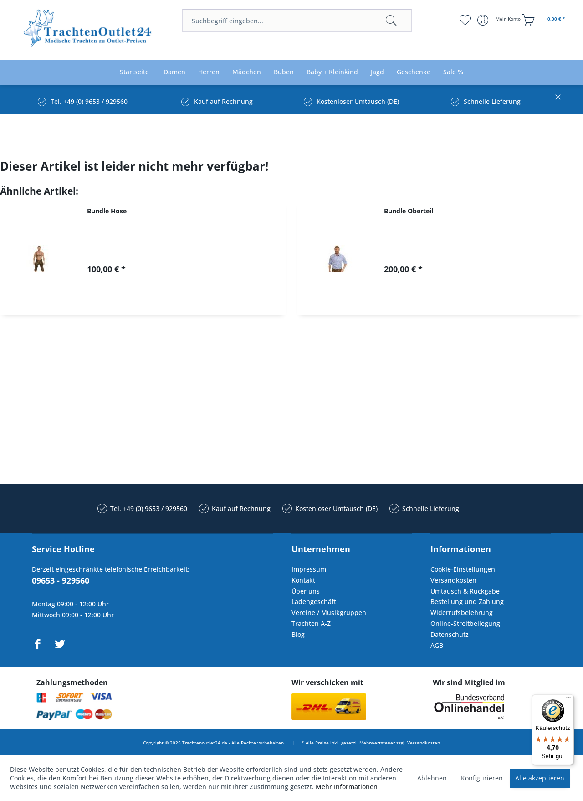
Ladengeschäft (314, 601)
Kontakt (303, 580)
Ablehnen (432, 778)
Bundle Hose (107, 211)
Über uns (306, 591)
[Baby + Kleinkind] (332, 72)
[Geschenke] (413, 72)
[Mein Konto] (500, 20)
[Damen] (174, 72)
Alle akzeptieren (539, 778)
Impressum (309, 569)
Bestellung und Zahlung (467, 601)
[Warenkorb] (545, 20)
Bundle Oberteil (408, 211)
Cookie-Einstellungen (462, 569)
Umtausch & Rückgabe (465, 591)
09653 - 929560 (60, 580)
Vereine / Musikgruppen (329, 612)
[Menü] (568, 699)
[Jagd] (377, 72)
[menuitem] (297, 20)
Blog (298, 634)
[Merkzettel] (465, 20)
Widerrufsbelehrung (461, 612)
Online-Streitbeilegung (465, 623)
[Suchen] (391, 20)
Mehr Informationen (347, 786)
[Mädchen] (246, 72)
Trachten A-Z (311, 623)
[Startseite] (134, 72)
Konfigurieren (482, 778)
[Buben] (283, 72)
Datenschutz (449, 634)
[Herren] (209, 72)
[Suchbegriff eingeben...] (297, 20)
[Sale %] (453, 72)
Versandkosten (453, 580)
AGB (436, 645)
